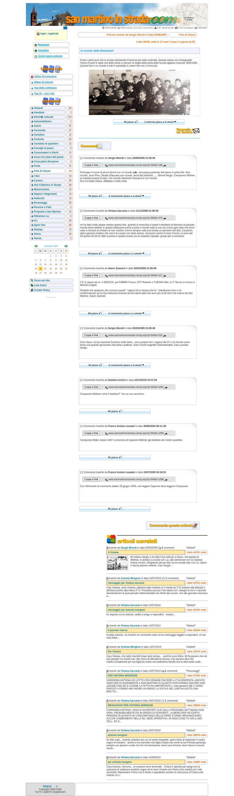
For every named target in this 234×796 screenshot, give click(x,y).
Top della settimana (45, 87)
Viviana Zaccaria (130, 605)
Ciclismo (39, 139)
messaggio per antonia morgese (126, 609)
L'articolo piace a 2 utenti (160, 122)
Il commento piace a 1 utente (126, 253)
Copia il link (91, 165)
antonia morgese (117, 735)
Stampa (38, 229)
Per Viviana (114, 651)
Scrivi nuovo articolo (50, 56)
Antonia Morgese (130, 578)
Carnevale (39, 130)
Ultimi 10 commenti (45, 76)
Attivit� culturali (43, 117)
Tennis (37, 238)
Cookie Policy (41, 290)
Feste (37, 166)
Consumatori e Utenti (46, 152)
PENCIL (47, 786)
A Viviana (113, 552)
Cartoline (39, 134)
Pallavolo (39, 198)
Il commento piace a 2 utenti (126, 196)
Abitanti (38, 108)
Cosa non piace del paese (49, 157)
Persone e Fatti (42, 207)
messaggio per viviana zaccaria (126, 583)
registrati (53, 33)
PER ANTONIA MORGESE (122, 675)
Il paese (38, 180)
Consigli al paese (44, 148)
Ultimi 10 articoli (43, 82)
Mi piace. (131, 121)
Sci (35, 220)
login (43, 33)
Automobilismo (42, 121)
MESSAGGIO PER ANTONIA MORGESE (130, 705)
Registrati (43, 44)
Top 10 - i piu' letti (44, 93)
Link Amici (40, 285)
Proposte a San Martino (47, 211)
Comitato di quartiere (46, 143)
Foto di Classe (42, 171)
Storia (37, 233)
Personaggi (40, 202)
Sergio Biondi (129, 547)
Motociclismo (41, 189)
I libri (37, 176)
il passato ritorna (118, 630)
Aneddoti (39, 112)
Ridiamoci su (41, 216)
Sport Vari (39, 225)
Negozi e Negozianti (45, 193)
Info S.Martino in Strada (47, 185)
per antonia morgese (120, 762)
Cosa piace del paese (46, 161)
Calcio (37, 125)
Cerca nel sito (41, 280)
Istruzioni (43, 50)
